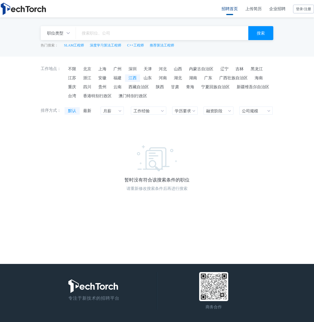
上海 (102, 68)
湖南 (193, 77)
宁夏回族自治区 (215, 86)
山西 (178, 68)
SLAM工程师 (74, 45)
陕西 (160, 86)
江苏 (72, 77)
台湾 (72, 95)
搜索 (261, 33)
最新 (87, 110)
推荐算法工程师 (162, 45)
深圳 (133, 68)
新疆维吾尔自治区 (253, 86)
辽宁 (224, 68)
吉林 (240, 68)
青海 (190, 86)
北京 (87, 68)
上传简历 (253, 8)
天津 (148, 68)
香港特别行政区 (97, 95)
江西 (133, 77)
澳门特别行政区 (133, 95)
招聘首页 (230, 8)
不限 (72, 68)
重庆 (72, 86)
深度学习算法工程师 (105, 45)
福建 (117, 77)
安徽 (102, 77)
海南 (259, 77)
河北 (163, 68)
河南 (163, 77)
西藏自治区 (139, 86)
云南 (117, 86)
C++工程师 (135, 45)
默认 (72, 110)
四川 (87, 86)
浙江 (87, 77)
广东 (208, 77)
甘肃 (175, 86)
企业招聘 (277, 8)
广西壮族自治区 (233, 77)
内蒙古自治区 (201, 68)
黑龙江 (257, 68)
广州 (117, 68)
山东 (148, 77)
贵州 (102, 86)
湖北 (178, 77)
